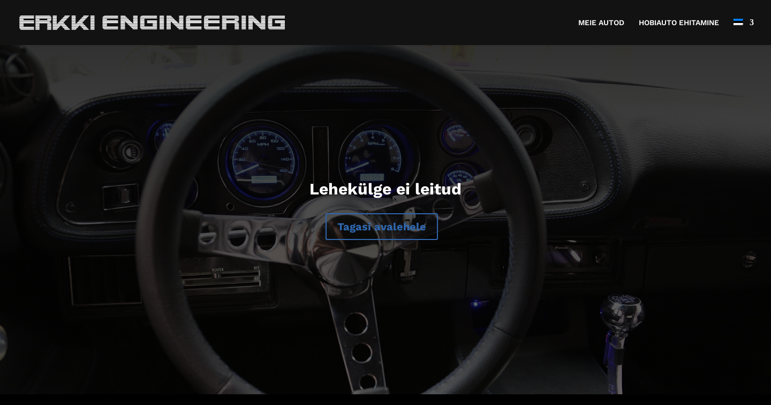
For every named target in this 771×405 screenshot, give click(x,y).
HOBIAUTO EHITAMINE (679, 23)
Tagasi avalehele (381, 226)
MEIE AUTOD (601, 23)
